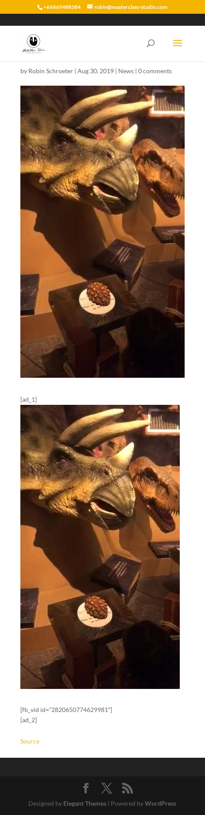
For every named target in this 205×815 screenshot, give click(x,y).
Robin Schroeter (50, 71)
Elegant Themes (84, 803)
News (126, 71)
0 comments (155, 71)
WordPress (160, 803)
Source (29, 741)
